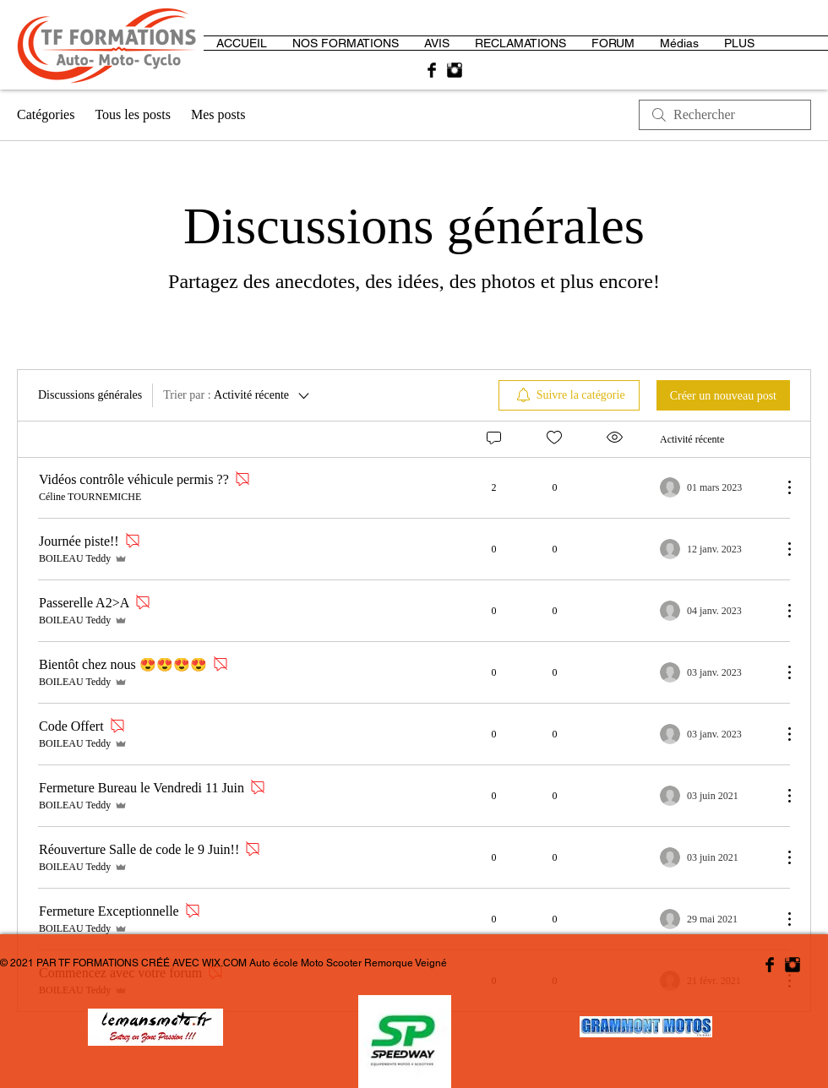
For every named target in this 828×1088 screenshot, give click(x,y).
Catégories (45, 114)
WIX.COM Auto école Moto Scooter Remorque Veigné (324, 963)
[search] (725, 115)
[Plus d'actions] (781, 487)
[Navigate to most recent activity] (714, 487)
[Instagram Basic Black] (454, 70)
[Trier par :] (237, 395)
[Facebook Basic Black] (431, 70)
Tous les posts (133, 114)
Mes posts (218, 114)
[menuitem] (569, 395)
